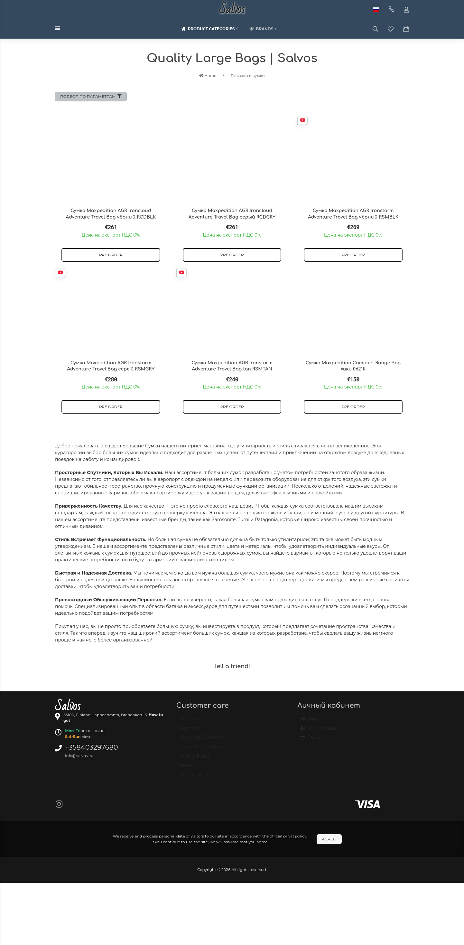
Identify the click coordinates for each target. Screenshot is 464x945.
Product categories (210, 29)
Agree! (329, 839)
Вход (310, 721)
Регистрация (319, 731)
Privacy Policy (195, 759)
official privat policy (288, 836)
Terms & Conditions (201, 750)
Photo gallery (194, 778)
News (186, 768)
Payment (190, 731)
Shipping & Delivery (202, 740)
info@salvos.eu (79, 755)
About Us (190, 722)
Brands (263, 29)
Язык (310, 740)
